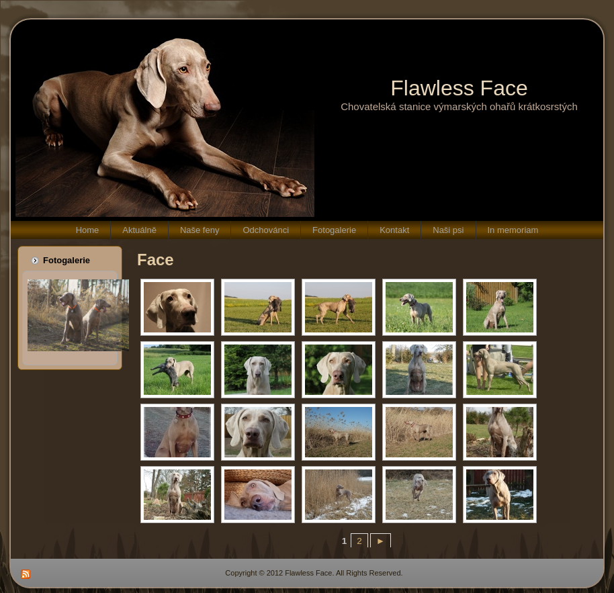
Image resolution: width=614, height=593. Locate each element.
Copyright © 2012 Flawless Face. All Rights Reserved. (313, 573)
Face (155, 259)
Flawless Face (459, 88)
